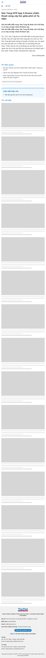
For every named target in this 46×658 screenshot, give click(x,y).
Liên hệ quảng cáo (23, 630)
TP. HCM (3, 644)
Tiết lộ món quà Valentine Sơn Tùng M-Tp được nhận (20, 72)
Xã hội (8, 6)
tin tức (20, 95)
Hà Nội (3, 637)
